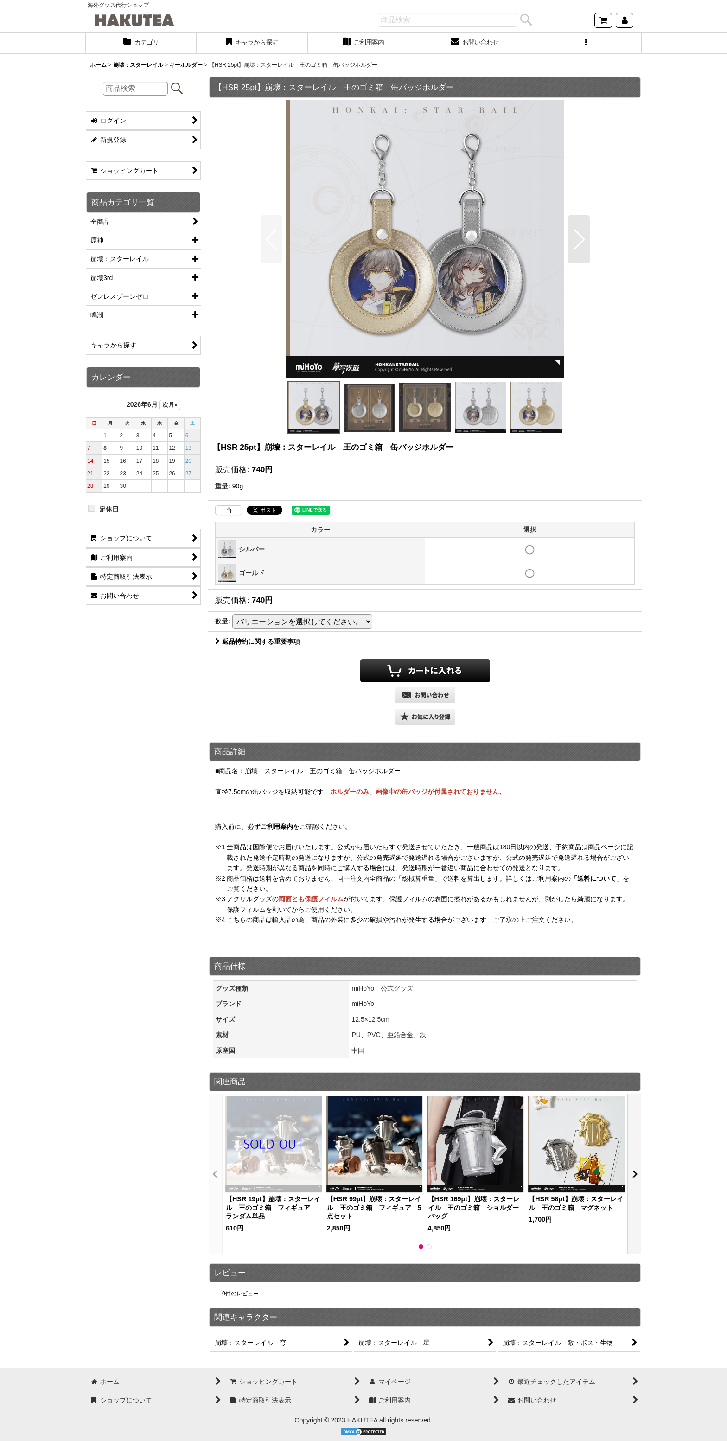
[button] (586, 43)
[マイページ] (624, 20)
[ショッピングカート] (603, 20)
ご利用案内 (277, 826)
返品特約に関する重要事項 (257, 641)
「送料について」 (597, 878)
